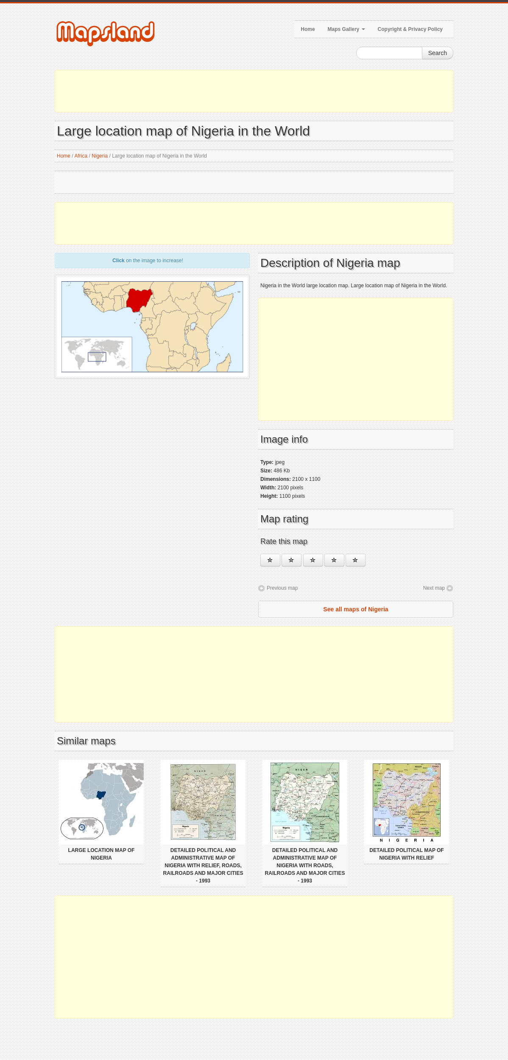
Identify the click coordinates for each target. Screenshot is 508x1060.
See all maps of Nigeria (355, 609)
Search (437, 53)
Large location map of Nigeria (101, 854)
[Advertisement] (254, 91)
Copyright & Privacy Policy (410, 29)
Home (308, 29)
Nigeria (100, 156)
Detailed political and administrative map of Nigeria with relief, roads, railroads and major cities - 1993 (203, 865)
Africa (80, 156)
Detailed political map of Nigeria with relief (406, 854)
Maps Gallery (346, 29)
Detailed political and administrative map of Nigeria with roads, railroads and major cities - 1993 (305, 865)
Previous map (282, 588)
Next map (434, 588)
